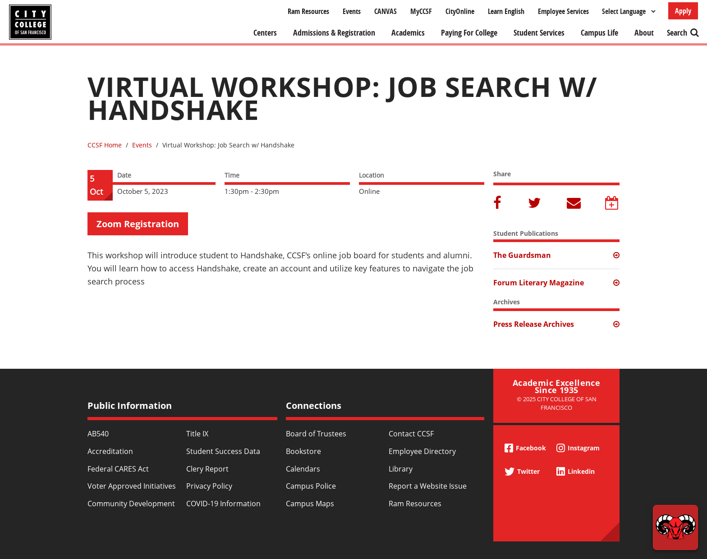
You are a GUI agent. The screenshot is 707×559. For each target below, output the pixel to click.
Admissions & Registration (334, 32)
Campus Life (599, 32)
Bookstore (303, 451)
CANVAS (385, 11)
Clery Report (207, 469)
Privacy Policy (209, 486)
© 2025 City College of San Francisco (557, 403)
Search (677, 32)
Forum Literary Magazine (538, 283)
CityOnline (459, 11)
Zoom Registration (137, 224)
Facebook (498, 203)
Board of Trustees (316, 434)
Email (574, 203)
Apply (683, 11)
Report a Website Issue (428, 486)
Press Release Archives (533, 324)
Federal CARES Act (118, 469)
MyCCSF (421, 11)
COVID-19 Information (223, 504)
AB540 (98, 434)
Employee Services (563, 11)
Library (401, 469)
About (644, 32)
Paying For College (469, 32)
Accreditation (110, 451)
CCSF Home (104, 145)
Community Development (131, 504)
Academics (408, 32)
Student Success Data (223, 451)
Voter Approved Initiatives (131, 486)
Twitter (535, 203)
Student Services (539, 32)
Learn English (506, 11)
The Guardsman (522, 255)
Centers (265, 32)
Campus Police (311, 486)
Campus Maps (310, 504)
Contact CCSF (411, 434)
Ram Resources (308, 11)
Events (352, 11)
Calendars (303, 469)
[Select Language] (628, 11)
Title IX (197, 434)
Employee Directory (422, 451)
